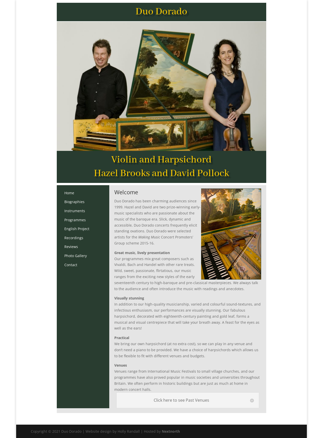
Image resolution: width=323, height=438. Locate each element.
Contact (70, 264)
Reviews (71, 246)
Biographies (74, 201)
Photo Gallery (75, 255)
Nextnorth (171, 431)
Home (69, 192)
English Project (76, 228)
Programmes (75, 219)
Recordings (73, 237)
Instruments (74, 210)
